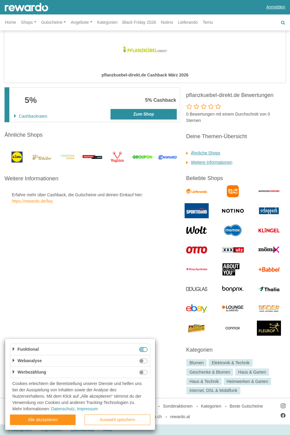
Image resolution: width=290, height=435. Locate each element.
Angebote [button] (80, 22)
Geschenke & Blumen (209, 372)
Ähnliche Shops (205, 153)
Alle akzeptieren (43, 419)
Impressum (87, 408)
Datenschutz (63, 408)
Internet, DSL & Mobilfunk (213, 390)
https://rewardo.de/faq (32, 201)
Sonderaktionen (177, 406)
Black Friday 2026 (139, 22)
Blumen (196, 362)
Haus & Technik (204, 381)
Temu (208, 22)
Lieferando (188, 22)
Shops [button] (27, 22)
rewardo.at (180, 416)
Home (10, 22)
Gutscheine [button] (52, 22)
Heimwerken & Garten (247, 381)
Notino (167, 22)
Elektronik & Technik (231, 362)
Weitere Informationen (211, 162)
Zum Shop (143, 114)
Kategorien (107, 22)
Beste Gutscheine (246, 406)
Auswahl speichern (117, 419)
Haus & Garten (252, 372)
